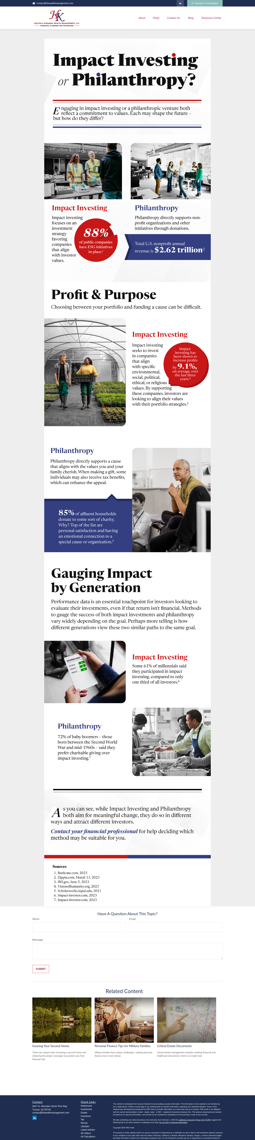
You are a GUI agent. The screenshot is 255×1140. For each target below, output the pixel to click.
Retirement (86, 1106)
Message (37, 939)
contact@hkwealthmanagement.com (52, 3)
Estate (84, 1112)
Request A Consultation (204, 3)
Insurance (86, 1116)
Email (132, 919)
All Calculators (88, 1136)
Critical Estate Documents (174, 1046)
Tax (82, 1119)
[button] (142, 18)
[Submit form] (40, 969)
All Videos (86, 1133)
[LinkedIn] (180, 3)
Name (35, 919)
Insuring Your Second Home (50, 1046)
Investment (86, 1109)
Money (84, 1123)
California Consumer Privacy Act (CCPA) (195, 1120)
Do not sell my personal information (173, 1122)
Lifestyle (85, 1126)
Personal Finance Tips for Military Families (122, 1046)
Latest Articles (88, 1129)
